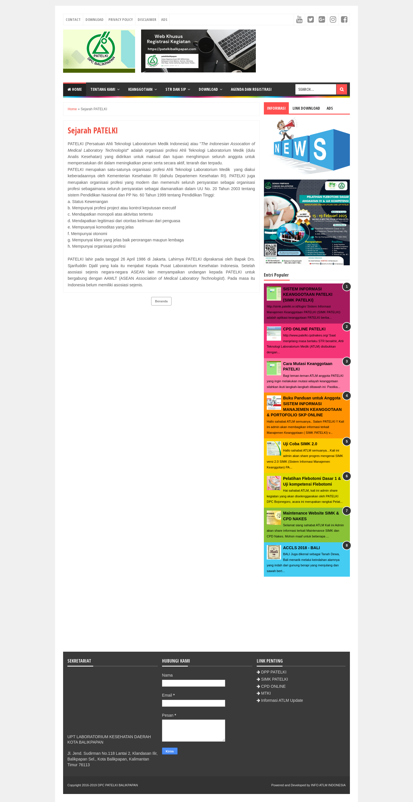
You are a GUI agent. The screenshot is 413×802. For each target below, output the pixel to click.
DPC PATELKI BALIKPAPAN (118, 785)
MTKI (266, 693)
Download (94, 19)
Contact (73, 19)
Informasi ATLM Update (282, 700)
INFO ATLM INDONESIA (328, 785)
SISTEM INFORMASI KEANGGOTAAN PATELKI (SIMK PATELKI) (307, 294)
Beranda (161, 301)
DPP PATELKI (274, 672)
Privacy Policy (120, 19)
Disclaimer (147, 19)
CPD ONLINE (273, 686)
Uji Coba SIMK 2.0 (300, 444)
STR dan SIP (175, 89)
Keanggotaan (140, 89)
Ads (164, 19)
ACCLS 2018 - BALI (301, 547)
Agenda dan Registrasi (251, 89)
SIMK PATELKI (274, 679)
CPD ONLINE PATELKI (304, 329)
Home (74, 89)
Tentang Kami (102, 89)
